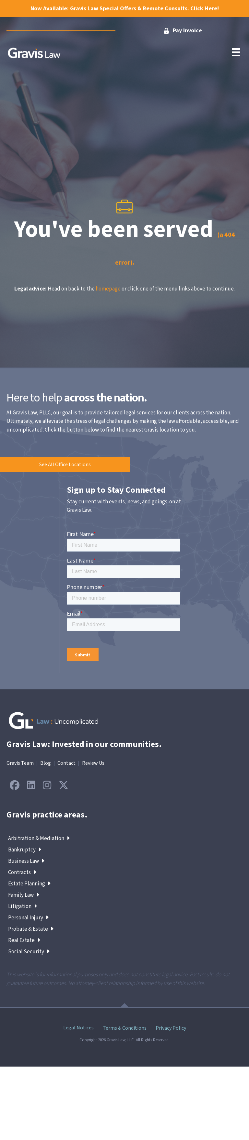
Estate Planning (29, 884)
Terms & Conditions (125, 1028)
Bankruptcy (24, 850)
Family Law (23, 895)
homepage (108, 289)
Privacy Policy (171, 1028)
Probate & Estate (30, 929)
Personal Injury (28, 918)
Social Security (29, 952)
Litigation (22, 906)
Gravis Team (20, 763)
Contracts (22, 872)
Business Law (26, 861)
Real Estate (24, 940)
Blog (45, 763)
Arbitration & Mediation (39, 838)
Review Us (93, 763)
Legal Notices (78, 1027)
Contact (66, 763)
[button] (65, 464)
